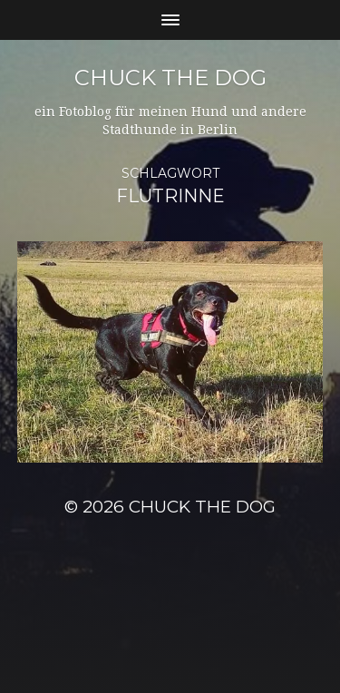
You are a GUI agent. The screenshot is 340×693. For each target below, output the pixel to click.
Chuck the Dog (170, 77)
